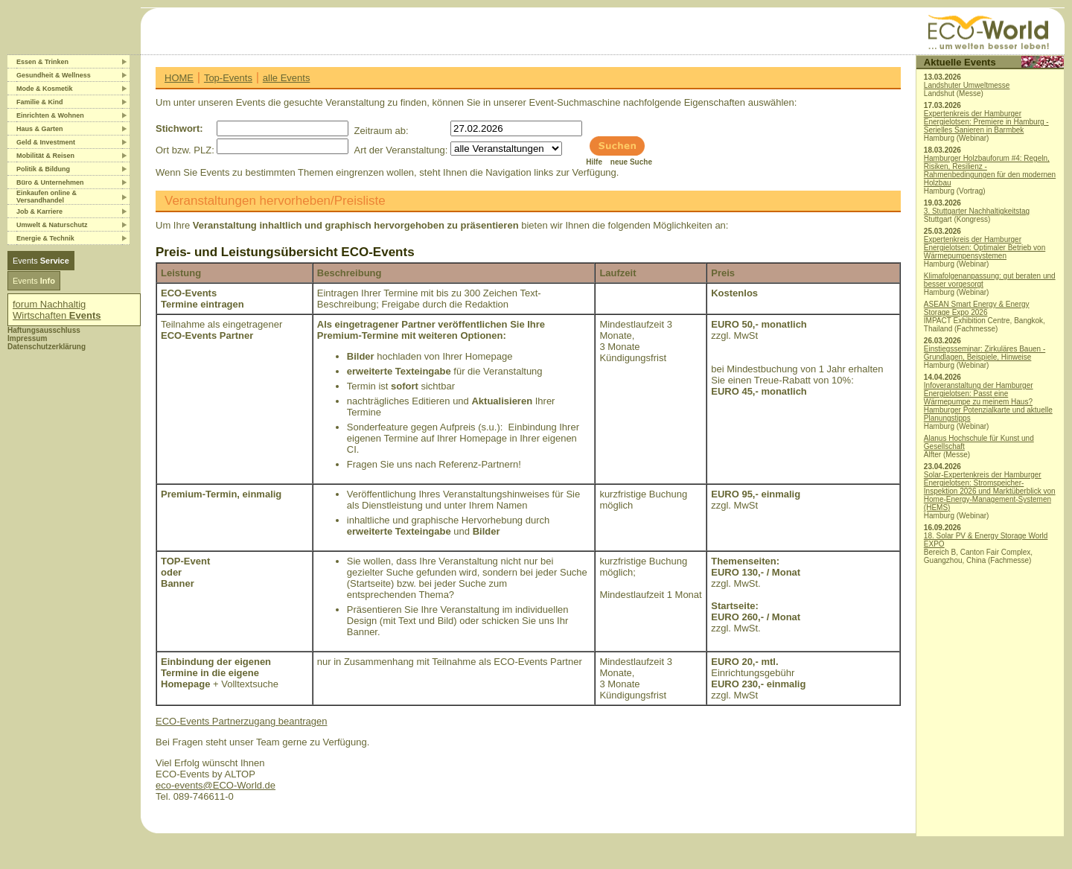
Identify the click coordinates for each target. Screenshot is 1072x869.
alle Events (286, 77)
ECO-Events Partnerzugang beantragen (242, 721)
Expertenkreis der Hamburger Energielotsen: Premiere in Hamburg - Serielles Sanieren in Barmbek (986, 121)
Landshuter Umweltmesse (967, 85)
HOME (179, 77)
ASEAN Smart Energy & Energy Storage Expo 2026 (977, 308)
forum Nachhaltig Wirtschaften (57, 310)
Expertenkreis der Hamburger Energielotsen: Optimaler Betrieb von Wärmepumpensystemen (984, 247)
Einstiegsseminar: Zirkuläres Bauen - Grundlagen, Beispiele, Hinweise (984, 353)
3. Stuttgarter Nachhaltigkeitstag (977, 211)
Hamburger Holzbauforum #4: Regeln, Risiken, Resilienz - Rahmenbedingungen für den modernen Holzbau (990, 170)
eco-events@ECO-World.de (215, 785)
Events (41, 260)
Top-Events (228, 77)
